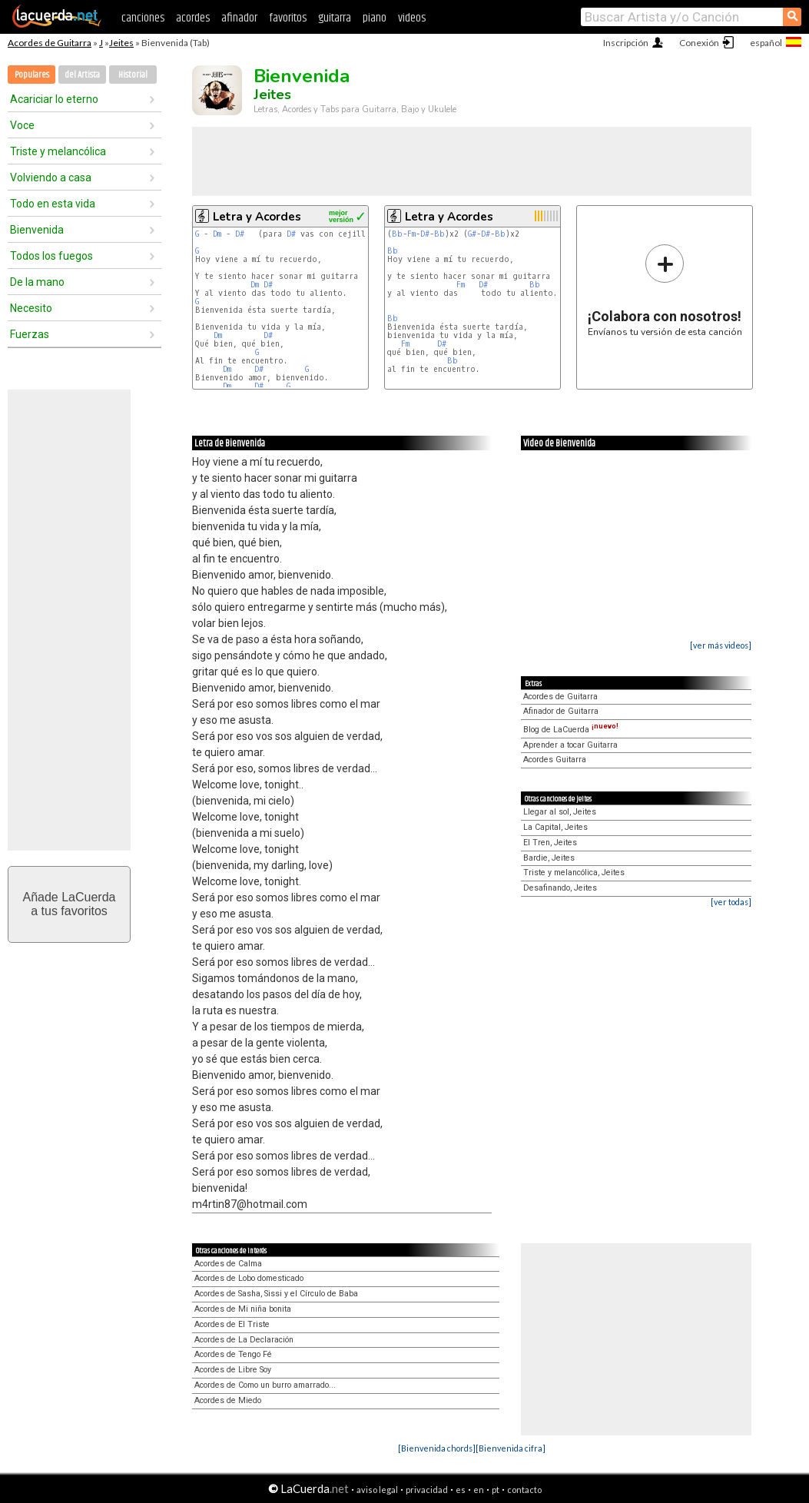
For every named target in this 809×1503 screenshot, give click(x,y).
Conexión (699, 42)
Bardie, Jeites (549, 858)
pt (495, 1490)
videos (412, 18)
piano (374, 18)
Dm (217, 234)
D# (239, 234)
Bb (397, 234)
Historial (133, 75)
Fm (411, 234)
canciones (142, 18)
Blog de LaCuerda (570, 730)
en (478, 1490)
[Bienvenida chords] (437, 1448)
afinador (239, 18)
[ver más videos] (720, 645)
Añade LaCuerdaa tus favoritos (69, 904)
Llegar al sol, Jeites (559, 812)
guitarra (334, 18)
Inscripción (625, 42)
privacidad (427, 1490)
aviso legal (377, 1490)
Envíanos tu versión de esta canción (665, 290)
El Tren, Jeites (550, 843)
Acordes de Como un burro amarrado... (265, 1385)
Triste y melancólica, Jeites (574, 873)
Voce (22, 125)
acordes (193, 18)
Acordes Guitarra (554, 760)
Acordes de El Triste (232, 1324)
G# (472, 234)
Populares (32, 75)
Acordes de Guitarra (49, 42)
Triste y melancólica (58, 151)
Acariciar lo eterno (54, 99)
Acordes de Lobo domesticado (248, 1278)
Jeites (121, 42)
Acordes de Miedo (227, 1400)
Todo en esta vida (52, 203)
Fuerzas (29, 334)
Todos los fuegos (51, 256)
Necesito (31, 308)
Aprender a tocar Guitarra (570, 745)
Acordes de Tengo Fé (233, 1354)
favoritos (288, 18)
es (461, 1490)
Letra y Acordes (257, 216)
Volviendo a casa (50, 177)
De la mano (37, 282)
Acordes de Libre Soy (232, 1370)
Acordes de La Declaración (243, 1340)
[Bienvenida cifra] (510, 1448)
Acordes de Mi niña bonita (242, 1309)
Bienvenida (37, 230)
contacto (524, 1490)
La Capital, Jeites (555, 827)
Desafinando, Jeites (560, 888)
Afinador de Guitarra (560, 711)
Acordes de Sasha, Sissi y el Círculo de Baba (276, 1294)
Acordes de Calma (228, 1264)
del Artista (82, 75)
